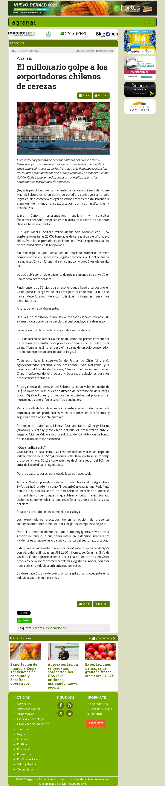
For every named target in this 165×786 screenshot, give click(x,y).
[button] (94, 638)
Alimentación (26, 714)
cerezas (38, 628)
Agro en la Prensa (29, 709)
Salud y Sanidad (27, 764)
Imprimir (101, 95)
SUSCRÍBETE (96, 723)
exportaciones (56, 628)
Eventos (22, 729)
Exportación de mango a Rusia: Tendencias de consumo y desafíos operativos (23, 673)
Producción (24, 749)
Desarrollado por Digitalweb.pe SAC (63, 783)
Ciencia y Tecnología (30, 719)
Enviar (84, 95)
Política (22, 744)
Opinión (22, 739)
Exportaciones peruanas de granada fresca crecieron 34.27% (99, 670)
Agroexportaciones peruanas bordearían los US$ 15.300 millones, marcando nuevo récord (63, 675)
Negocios (17, 43)
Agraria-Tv (24, 704)
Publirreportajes (28, 759)
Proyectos (24, 754)
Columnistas (25, 769)
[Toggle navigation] (149, 22)
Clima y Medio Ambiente (33, 724)
